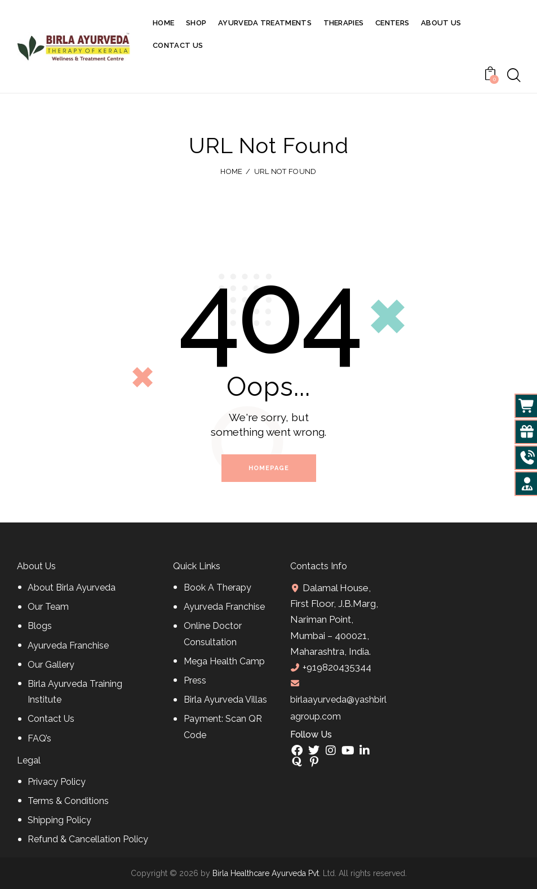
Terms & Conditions (68, 801)
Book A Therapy (217, 587)
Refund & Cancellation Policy (88, 839)
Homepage (268, 468)
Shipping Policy (59, 820)
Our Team (48, 606)
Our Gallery (51, 664)
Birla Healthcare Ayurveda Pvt (265, 873)
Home (231, 171)
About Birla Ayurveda (72, 587)
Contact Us (51, 718)
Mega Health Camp (224, 661)
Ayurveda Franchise (68, 645)
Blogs (40, 625)
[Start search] (514, 75)
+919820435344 (337, 667)
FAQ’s (39, 738)
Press (195, 680)
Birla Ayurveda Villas (225, 699)
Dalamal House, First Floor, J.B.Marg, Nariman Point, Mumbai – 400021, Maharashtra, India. (334, 619)
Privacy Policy (57, 781)
